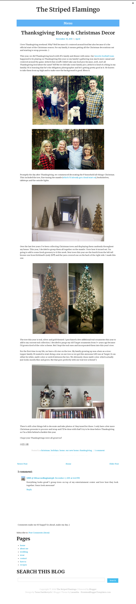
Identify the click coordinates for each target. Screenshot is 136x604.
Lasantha (75, 596)
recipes (79, 21)
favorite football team (104, 59)
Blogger (92, 593)
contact (67, 21)
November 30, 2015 (64, 42)
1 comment (100, 454)
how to (23, 565)
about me (55, 21)
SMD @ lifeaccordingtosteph (40, 481)
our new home (72, 454)
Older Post (114, 467)
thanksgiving (86, 454)
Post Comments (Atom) (39, 536)
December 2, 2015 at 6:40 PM (67, 481)
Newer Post (22, 467)
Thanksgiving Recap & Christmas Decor (68, 36)
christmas (45, 454)
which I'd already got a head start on (79, 181)
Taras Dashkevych (43, 596)
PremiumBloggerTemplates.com (96, 596)
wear (22, 559)
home (43, 21)
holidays (55, 454)
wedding (91, 21)
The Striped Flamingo (68, 9)
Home (68, 467)
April (77, 42)
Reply (29, 493)
